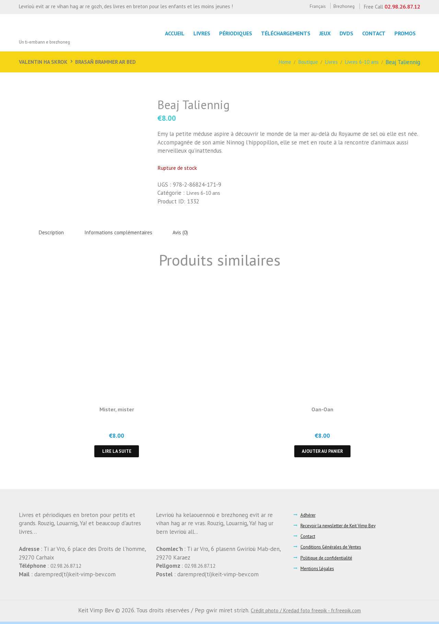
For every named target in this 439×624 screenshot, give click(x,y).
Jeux (321, 33)
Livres (326, 62)
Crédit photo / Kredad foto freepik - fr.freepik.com (306, 612)
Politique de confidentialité (328, 560)
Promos (404, 33)
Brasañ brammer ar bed (112, 62)
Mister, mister (116, 410)
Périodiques (230, 33)
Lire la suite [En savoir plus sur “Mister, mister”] (117, 453)
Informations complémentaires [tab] (128, 232)
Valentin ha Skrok (45, 62)
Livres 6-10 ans (360, 62)
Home (276, 62)
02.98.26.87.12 (400, 6)
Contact (372, 33)
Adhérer (309, 517)
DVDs (344, 33)
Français (309, 6)
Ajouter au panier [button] (322, 453)
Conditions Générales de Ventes (334, 549)
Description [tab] (53, 232)
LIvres (195, 33)
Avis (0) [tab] (198, 232)
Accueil (167, 33)
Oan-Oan (322, 410)
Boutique (301, 62)
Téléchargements (281, 33)
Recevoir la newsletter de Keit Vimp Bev (342, 528)
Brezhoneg (339, 6)
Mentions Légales (318, 570)
